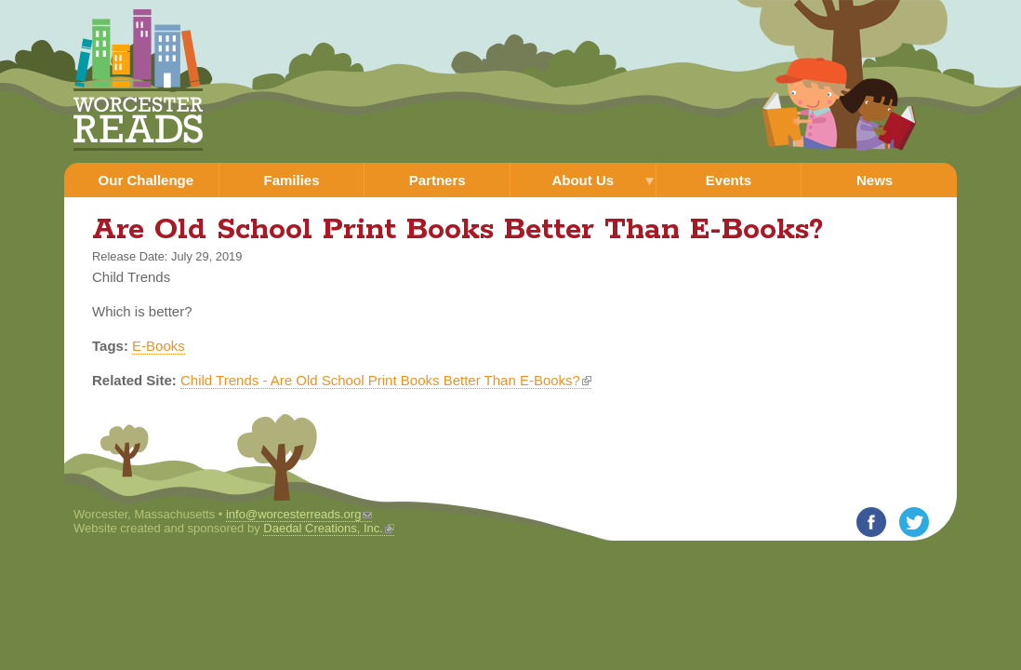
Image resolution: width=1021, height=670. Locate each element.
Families (291, 180)
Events (728, 180)
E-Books (158, 346)
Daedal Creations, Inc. (328, 528)
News (874, 180)
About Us (582, 180)
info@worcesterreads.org (299, 514)
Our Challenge (146, 180)
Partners (437, 180)
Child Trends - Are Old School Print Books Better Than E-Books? (385, 380)
